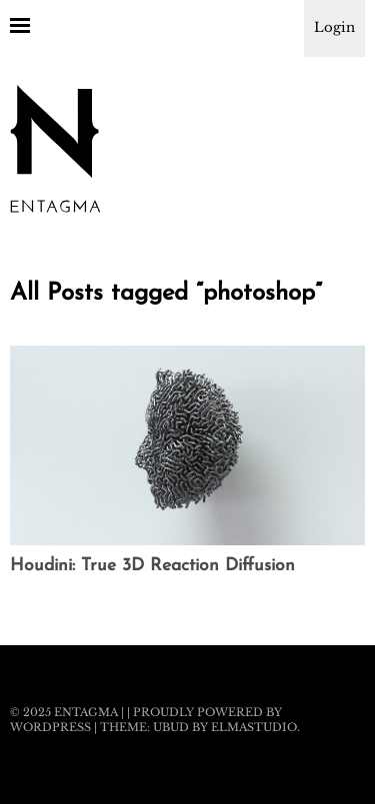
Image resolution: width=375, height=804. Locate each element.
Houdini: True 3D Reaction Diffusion (152, 565)
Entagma (86, 712)
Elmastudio (254, 727)
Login (334, 27)
